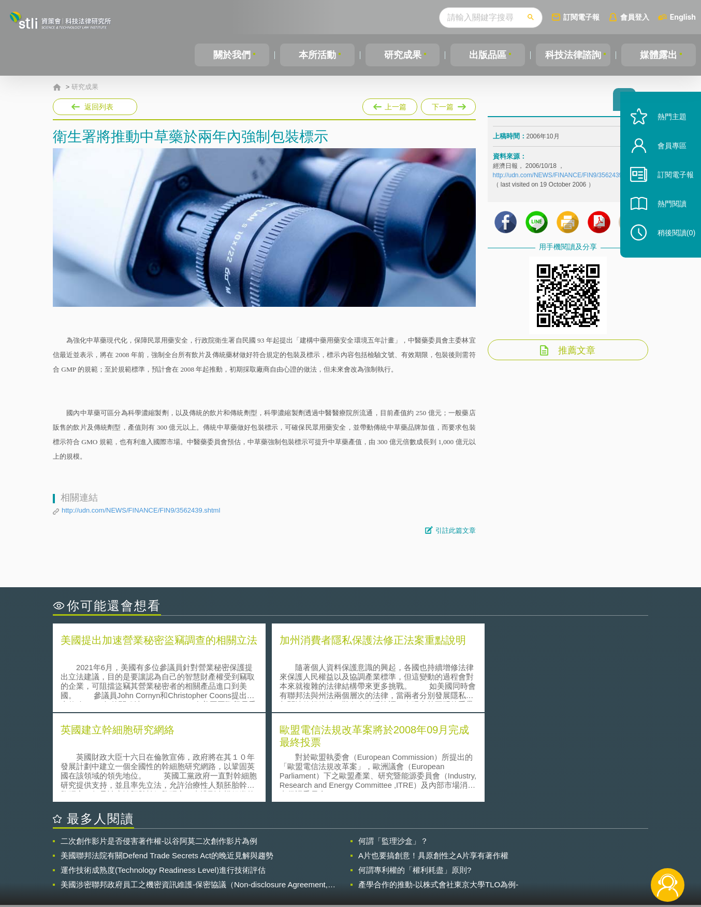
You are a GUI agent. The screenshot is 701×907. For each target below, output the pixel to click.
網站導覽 (417, 864)
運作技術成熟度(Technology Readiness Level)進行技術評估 (163, 779)
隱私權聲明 (357, 850)
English (683, 16)
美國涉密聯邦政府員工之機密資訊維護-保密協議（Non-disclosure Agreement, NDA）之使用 (194, 794)
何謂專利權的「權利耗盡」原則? (414, 779)
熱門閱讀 (665, 218)
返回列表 (98, 107)
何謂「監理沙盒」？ (393, 750)
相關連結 (558, 850)
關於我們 (232, 55)
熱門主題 (665, 130)
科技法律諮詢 (573, 55)
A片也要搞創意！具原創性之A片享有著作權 (433, 764)
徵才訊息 (417, 850)
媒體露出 (659, 55)
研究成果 (401, 55)
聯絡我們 (353, 864)
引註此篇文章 (455, 530)
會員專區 (665, 159)
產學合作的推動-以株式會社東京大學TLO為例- (438, 793)
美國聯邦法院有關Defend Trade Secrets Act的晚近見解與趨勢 (167, 764)
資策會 (498, 850)
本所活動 (316, 55)
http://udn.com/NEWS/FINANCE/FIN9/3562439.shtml (141, 510)
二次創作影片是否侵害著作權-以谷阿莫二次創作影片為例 (159, 750)
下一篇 (448, 104)
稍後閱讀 (670, 247)
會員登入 (634, 16)
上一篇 (389, 104)
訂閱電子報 (581, 16)
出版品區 (486, 55)
